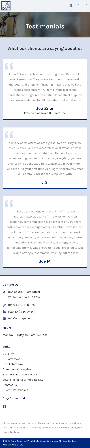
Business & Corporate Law (20, 374)
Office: (20, 305)
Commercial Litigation (17, 369)
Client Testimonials (15, 390)
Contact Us (10, 385)
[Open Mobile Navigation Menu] (86, 6)
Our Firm (8, 353)
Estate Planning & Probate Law (23, 379)
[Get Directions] (71, 6)
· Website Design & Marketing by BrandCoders (53, 441)
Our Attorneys (11, 359)
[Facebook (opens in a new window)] (4, 406)
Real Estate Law (13, 364)
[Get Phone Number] (78, 6)
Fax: (18, 311)
